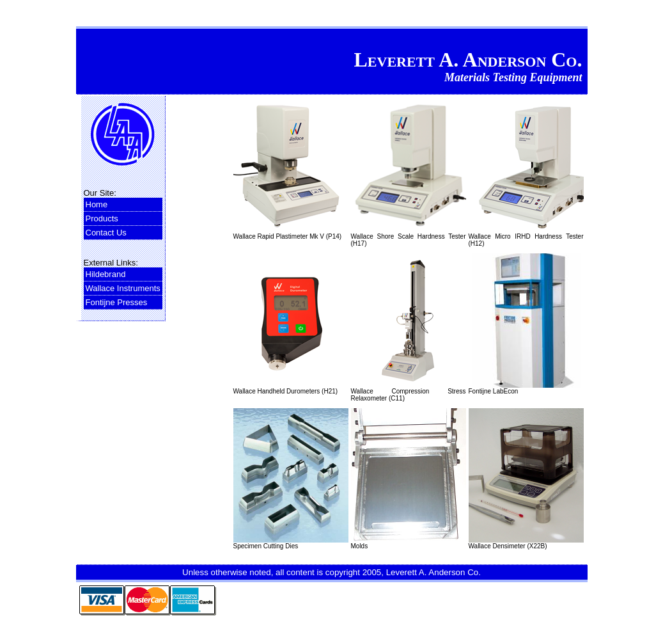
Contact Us (106, 232)
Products (102, 218)
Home (97, 204)
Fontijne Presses (117, 302)
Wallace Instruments (123, 288)
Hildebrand (106, 274)
